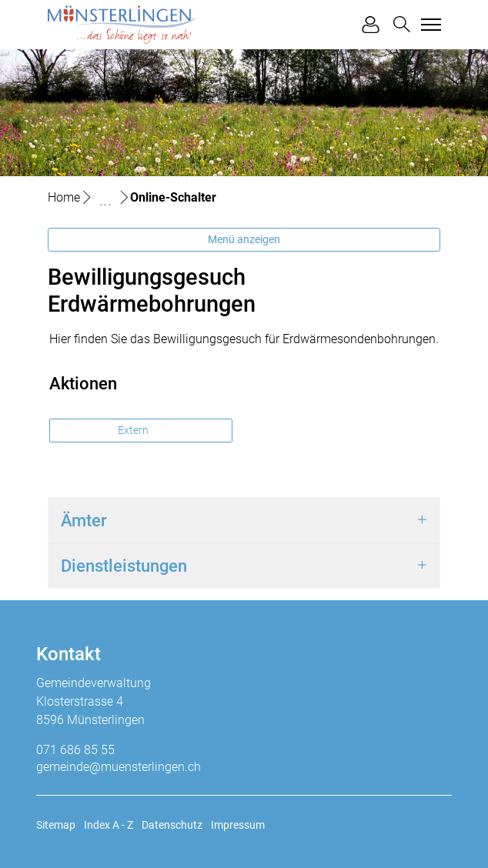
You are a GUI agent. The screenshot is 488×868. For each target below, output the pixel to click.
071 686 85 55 (75, 750)
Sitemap (55, 825)
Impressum (238, 825)
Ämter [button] (84, 520)
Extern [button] (134, 430)
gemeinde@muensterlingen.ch (118, 767)
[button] (401, 24)
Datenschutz (172, 825)
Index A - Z (108, 825)
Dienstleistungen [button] (124, 566)
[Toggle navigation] (428, 24)
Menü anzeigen (244, 239)
